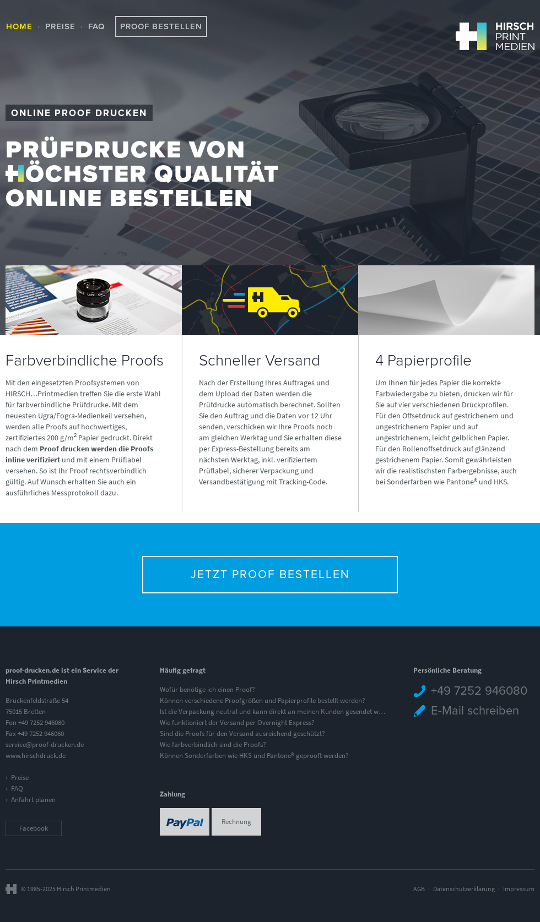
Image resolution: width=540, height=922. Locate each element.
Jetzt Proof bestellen (270, 574)
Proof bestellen (161, 26)
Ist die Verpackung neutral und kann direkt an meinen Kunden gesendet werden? (279, 711)
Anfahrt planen (33, 799)
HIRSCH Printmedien (495, 36)
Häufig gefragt (183, 670)
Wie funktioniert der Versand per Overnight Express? (237, 722)
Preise (60, 26)
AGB (419, 889)
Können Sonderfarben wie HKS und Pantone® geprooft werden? (254, 755)
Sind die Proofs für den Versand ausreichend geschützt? (242, 733)
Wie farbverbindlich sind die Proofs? (213, 744)
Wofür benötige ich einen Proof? (207, 689)
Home (19, 26)
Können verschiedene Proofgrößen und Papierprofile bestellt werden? (262, 700)
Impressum (518, 889)
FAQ (96, 26)
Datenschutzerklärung (464, 889)
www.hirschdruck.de (36, 755)
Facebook (33, 828)
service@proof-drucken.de (45, 744)
